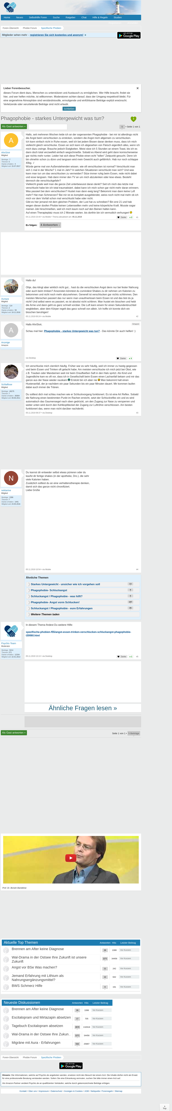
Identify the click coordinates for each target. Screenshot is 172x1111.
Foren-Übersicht (11, 1057)
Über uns (33, 1091)
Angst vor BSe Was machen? (34, 967)
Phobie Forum (30, 1057)
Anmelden (132, 23)
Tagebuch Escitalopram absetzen (37, 1026)
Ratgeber (70, 17)
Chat (83, 17)
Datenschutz (56, 1091)
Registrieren (115, 23)
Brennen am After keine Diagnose (38, 949)
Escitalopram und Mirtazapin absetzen (41, 1017)
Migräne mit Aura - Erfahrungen (36, 1043)
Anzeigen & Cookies (73, 1091)
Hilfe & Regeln (100, 17)
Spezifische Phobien (51, 1057)
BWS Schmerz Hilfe (27, 986)
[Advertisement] (83, 681)
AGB (86, 1091)
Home (7, 17)
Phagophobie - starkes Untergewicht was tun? (52, 118)
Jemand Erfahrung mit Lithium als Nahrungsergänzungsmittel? (38, 978)
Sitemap (118, 1091)
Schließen (69, 108)
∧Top (164, 1107)
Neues (19, 17)
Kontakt (23, 1091)
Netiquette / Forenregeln (102, 1091)
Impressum (44, 1091)
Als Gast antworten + (14, 126)
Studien (118, 17)
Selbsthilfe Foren (38, 17)
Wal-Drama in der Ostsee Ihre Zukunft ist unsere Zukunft (55, 1034)
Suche (56, 17)
